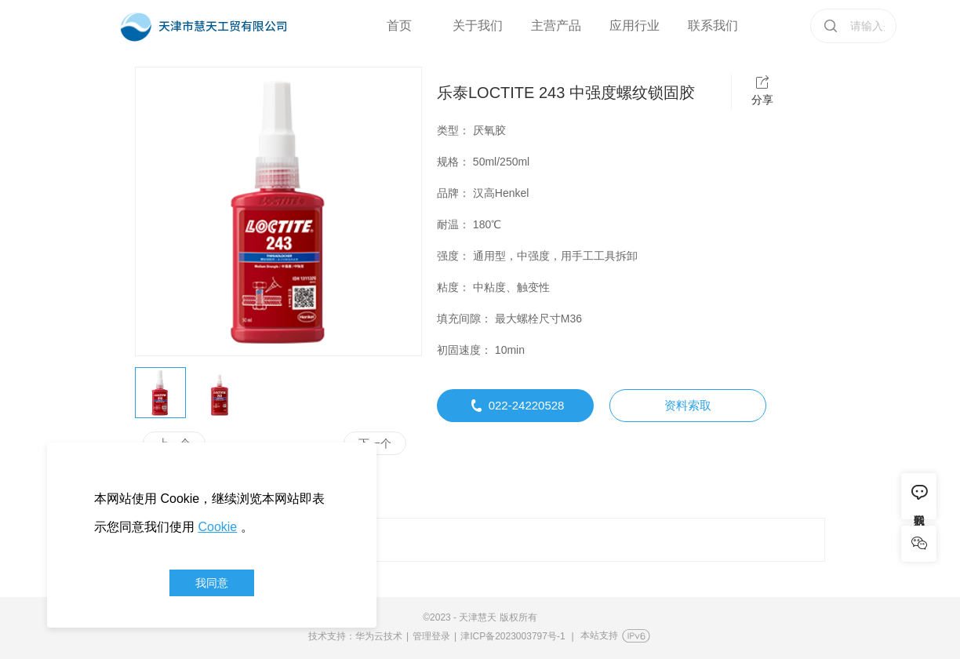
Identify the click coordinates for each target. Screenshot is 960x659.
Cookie (217, 526)
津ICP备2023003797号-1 (512, 636)
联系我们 (713, 25)
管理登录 (431, 636)
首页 (399, 25)
